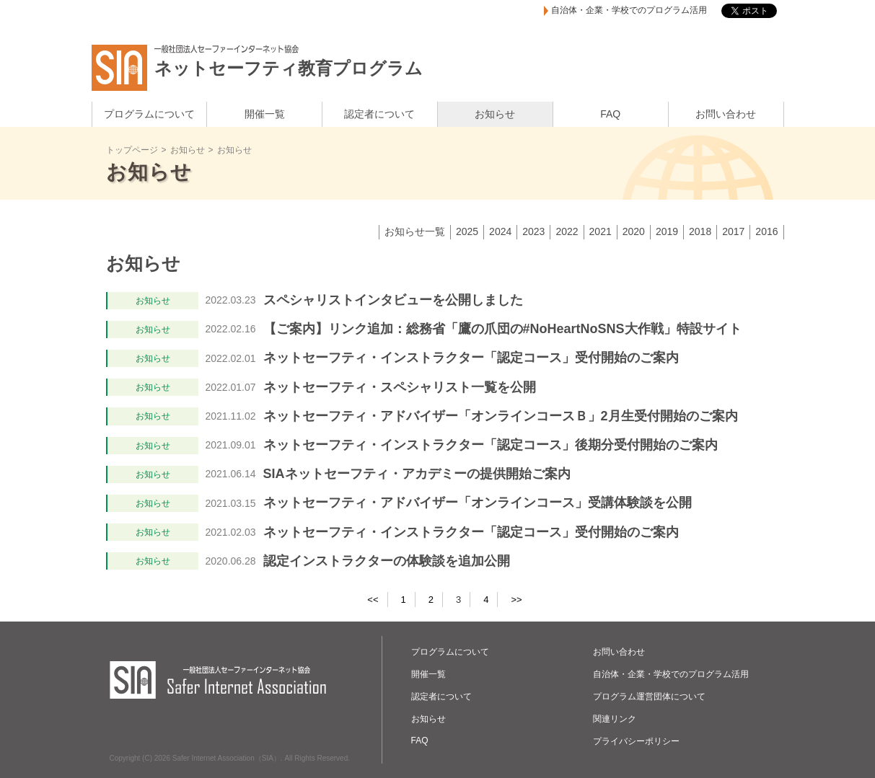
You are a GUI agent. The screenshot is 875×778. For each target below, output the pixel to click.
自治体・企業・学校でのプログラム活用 (629, 10)
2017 (733, 231)
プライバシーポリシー (636, 741)
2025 (467, 231)
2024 (500, 231)
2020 (634, 231)
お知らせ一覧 (414, 231)
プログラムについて (149, 114)
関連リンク (614, 719)
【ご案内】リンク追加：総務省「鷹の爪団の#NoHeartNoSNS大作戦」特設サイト (502, 329)
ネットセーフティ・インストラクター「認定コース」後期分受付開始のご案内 (490, 445)
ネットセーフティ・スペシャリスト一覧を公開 (399, 387)
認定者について (379, 114)
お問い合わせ (725, 114)
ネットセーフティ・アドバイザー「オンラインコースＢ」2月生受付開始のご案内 (500, 416)
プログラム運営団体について (649, 696)
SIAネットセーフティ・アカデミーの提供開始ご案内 (417, 474)
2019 (667, 231)
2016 (766, 231)
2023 (533, 231)
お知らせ (495, 114)
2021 (600, 231)
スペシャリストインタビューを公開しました (393, 300)
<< (372, 599)
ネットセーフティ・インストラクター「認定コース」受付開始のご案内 (471, 357)
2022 (566, 231)
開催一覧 (265, 114)
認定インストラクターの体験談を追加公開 (386, 561)
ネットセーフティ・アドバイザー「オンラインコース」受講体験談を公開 (477, 502)
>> (516, 599)
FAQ (610, 114)
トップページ (132, 150)
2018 (700, 231)
